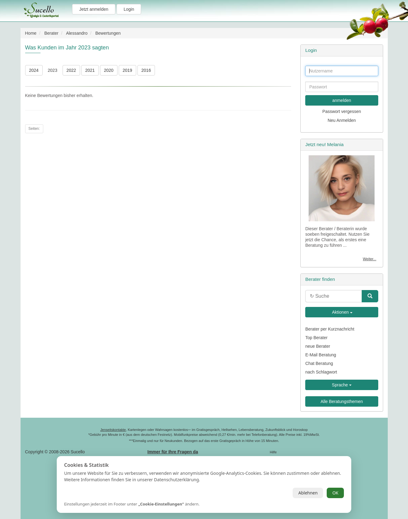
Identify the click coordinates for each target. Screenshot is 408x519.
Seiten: (34, 128)
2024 (34, 70)
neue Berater (317, 346)
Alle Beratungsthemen (342, 401)
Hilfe (273, 452)
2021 (90, 70)
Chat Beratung (319, 363)
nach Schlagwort (321, 372)
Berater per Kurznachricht (329, 329)
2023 (52, 70)
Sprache (342, 384)
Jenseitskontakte (113, 430)
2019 (127, 70)
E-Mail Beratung (320, 354)
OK (335, 493)
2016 (146, 70)
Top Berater (316, 337)
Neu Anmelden (342, 120)
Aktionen (341, 312)
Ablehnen (308, 493)
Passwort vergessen (341, 111)
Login (129, 9)
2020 (109, 70)
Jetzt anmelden (93, 9)
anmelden (341, 100)
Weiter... (369, 259)
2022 (71, 70)
